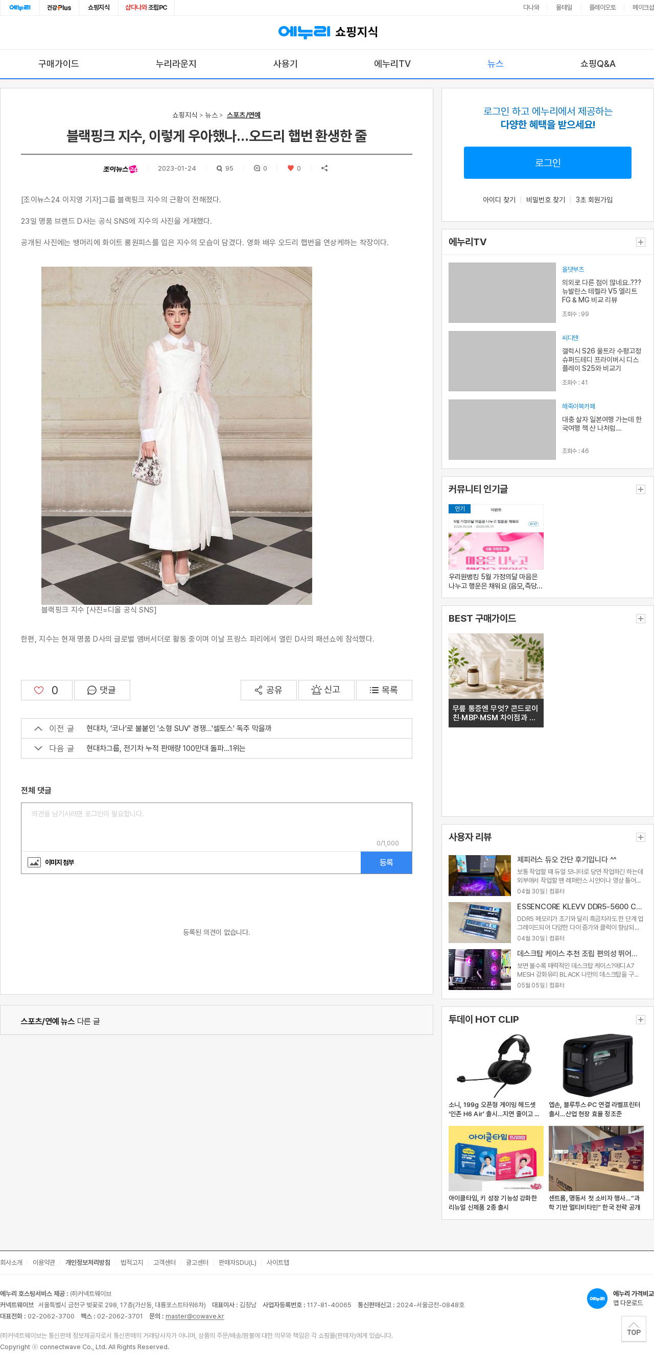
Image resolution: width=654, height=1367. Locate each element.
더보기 (640, 242)
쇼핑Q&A (598, 63)
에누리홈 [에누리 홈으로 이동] (20, 7)
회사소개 (11, 1262)
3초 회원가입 (594, 200)
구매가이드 (58, 63)
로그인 (548, 163)
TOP (633, 1328)
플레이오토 (602, 7)
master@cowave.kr (195, 1316)
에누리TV (392, 63)
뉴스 (495, 63)
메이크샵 (643, 7)
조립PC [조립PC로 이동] (146, 7)
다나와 (531, 7)
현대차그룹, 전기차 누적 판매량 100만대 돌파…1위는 (140, 748)
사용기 (285, 63)
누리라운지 (176, 63)
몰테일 (564, 7)
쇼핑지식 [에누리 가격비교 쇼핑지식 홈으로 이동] (327, 32)
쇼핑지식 (184, 115)
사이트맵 (278, 1262)
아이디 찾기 (499, 200)
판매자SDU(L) (237, 1262)
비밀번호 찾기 (545, 200)
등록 (386, 862)
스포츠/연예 (244, 115)
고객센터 (164, 1262)
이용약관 (44, 1262)
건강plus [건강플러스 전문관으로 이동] (59, 7)
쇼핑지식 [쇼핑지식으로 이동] (98, 7)
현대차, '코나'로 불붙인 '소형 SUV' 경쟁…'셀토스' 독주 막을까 (153, 728)
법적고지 (132, 1262)
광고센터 (197, 1262)
